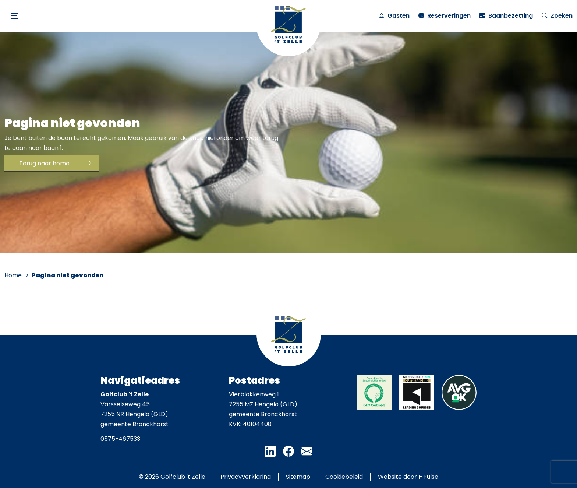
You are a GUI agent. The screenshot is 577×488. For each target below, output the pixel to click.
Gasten (394, 15)
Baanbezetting (506, 15)
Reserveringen (444, 15)
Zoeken (557, 15)
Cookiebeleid (344, 477)
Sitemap (298, 477)
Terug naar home (44, 163)
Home (13, 275)
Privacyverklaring (245, 477)
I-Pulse (428, 477)
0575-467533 (120, 439)
